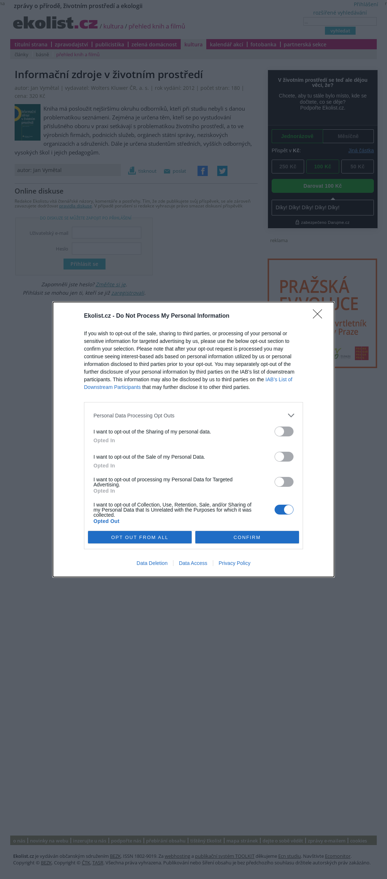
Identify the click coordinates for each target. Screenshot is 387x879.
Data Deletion (152, 563)
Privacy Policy (234, 563)
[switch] (284, 431)
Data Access (193, 563)
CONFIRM (247, 537)
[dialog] (193, 439)
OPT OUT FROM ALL (139, 537)
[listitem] (193, 415)
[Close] (320, 316)
